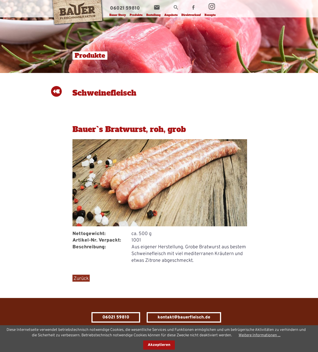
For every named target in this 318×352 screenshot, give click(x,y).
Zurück (81, 279)
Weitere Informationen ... (259, 335)
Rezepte (210, 15)
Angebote (171, 15)
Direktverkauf (191, 15)
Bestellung (153, 15)
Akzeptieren (159, 345)
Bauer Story (117, 15)
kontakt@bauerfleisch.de (184, 317)
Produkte (136, 15)
